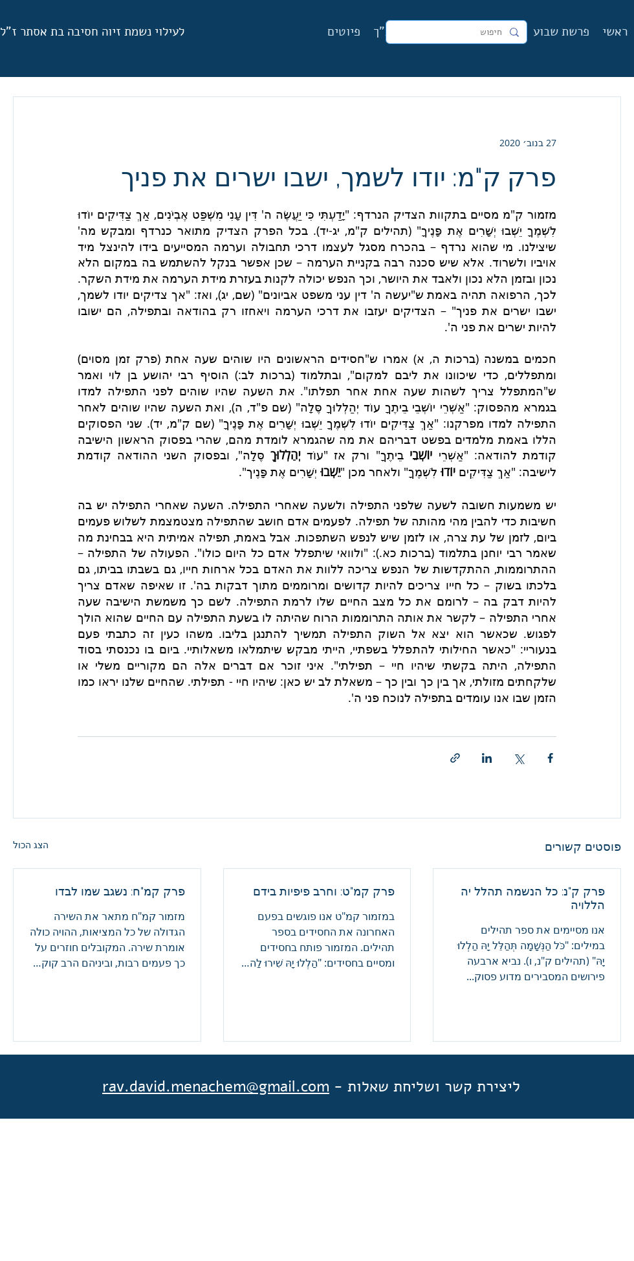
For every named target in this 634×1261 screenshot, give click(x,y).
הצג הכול (31, 845)
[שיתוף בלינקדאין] (487, 758)
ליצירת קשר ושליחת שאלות (433, 1086)
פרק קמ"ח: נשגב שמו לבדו (120, 891)
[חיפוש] (457, 32)
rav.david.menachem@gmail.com (215, 1086)
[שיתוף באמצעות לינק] (455, 758)
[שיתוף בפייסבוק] (550, 758)
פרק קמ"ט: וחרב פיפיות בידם (324, 891)
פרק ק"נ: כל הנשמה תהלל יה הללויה (533, 898)
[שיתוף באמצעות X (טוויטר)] (518, 758)
